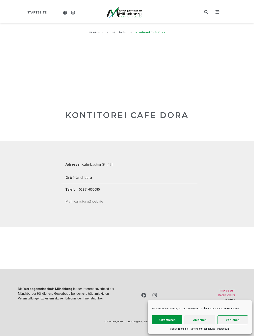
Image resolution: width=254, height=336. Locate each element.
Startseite (37, 12)
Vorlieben (233, 320)
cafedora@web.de (84, 201)
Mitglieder (119, 32)
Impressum (223, 328)
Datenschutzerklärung (202, 328)
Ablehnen (200, 320)
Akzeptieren (167, 320)
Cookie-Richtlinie (179, 328)
